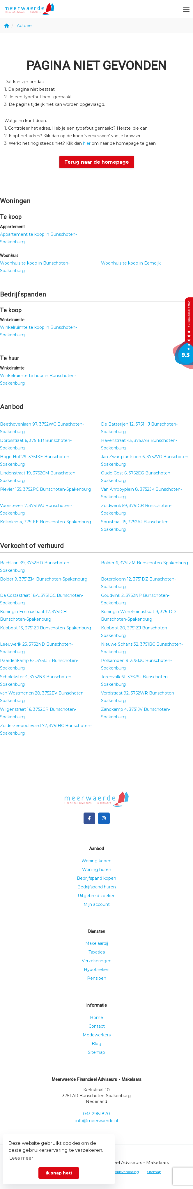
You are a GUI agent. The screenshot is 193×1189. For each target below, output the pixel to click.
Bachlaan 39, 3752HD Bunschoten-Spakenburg (35, 566)
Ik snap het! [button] (59, 1173)
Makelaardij (96, 943)
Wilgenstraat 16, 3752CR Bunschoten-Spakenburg (38, 713)
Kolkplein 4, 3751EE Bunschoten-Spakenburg (45, 521)
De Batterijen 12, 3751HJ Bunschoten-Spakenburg (139, 428)
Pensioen (96, 978)
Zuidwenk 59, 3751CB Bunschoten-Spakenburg (136, 509)
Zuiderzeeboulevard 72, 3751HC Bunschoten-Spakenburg (46, 729)
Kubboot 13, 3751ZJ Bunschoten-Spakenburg (45, 628)
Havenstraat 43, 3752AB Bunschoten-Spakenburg (139, 444)
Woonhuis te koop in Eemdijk (131, 263)
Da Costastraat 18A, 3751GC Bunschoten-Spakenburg (41, 599)
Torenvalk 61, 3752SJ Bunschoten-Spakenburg (135, 680)
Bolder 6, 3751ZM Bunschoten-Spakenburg (144, 562)
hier (87, 143)
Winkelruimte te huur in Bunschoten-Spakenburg (38, 379)
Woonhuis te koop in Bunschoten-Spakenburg (35, 266)
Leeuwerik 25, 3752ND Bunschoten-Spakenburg (36, 648)
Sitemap (96, 1052)
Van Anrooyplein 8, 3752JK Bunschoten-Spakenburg (141, 493)
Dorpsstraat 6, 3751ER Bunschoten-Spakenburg (36, 444)
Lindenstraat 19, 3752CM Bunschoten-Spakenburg (38, 476)
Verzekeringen (96, 960)
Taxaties (96, 952)
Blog (96, 1043)
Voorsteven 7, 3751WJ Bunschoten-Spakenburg (36, 509)
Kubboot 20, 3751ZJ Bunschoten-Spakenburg (135, 631)
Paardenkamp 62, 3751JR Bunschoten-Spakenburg (39, 664)
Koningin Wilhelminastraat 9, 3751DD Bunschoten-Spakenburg (138, 615)
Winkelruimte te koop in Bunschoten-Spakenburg (38, 331)
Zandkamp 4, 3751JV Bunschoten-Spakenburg (135, 713)
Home (96, 1017)
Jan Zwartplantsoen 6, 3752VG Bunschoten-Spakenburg (145, 460)
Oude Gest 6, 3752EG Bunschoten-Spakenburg (136, 476)
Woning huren (96, 869)
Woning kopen (96, 860)
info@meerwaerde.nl (96, 1120)
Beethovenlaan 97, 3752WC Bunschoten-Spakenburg (42, 428)
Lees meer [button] (21, 1158)
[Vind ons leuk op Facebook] (89, 818)
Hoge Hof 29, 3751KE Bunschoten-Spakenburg (35, 460)
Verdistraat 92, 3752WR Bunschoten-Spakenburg (138, 696)
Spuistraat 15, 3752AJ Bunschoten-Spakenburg (135, 525)
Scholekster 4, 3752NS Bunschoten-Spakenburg (36, 680)
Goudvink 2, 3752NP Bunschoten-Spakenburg (135, 599)
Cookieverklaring (124, 1172)
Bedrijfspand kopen (96, 878)
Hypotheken (96, 969)
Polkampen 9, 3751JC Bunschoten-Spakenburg (136, 664)
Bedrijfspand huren (96, 887)
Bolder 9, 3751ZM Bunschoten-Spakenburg (43, 579)
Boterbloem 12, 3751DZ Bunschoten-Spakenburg (138, 582)
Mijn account (97, 904)
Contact (96, 1026)
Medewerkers (97, 1035)
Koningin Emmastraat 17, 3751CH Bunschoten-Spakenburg (33, 615)
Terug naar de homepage (96, 162)
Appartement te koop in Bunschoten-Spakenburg (38, 238)
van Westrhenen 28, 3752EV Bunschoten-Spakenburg (42, 696)
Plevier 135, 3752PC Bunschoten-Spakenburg (45, 489)
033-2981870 (96, 1113)
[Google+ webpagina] (104, 818)
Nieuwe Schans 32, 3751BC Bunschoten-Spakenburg (142, 648)
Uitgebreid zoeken (97, 895)
